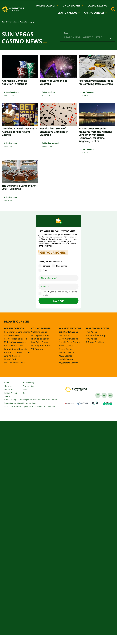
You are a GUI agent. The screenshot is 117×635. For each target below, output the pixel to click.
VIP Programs (37, 349)
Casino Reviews (97, 5)
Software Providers (95, 342)
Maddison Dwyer (12, 92)
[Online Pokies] (82, 5)
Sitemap (7, 396)
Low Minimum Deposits (15, 349)
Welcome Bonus (39, 332)
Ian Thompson (88, 92)
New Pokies (91, 338)
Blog (25, 393)
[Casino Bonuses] (106, 12)
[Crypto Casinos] (79, 12)
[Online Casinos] (57, 5)
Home (6, 382)
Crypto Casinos (67, 12)
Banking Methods (69, 328)
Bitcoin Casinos (65, 345)
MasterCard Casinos (68, 338)
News (25, 389)
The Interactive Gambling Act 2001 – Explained (19, 187)
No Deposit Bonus (40, 335)
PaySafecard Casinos (68, 362)
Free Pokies (91, 332)
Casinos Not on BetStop (15, 338)
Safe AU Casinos (12, 356)
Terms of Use (28, 386)
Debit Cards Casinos (68, 332)
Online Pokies (71, 5)
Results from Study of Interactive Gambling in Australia (54, 131)
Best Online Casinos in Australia (14, 22)
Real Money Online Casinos (17, 332)
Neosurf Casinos (66, 352)
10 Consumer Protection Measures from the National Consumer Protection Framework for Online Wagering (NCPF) (95, 135)
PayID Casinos (65, 356)
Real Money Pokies (97, 328)
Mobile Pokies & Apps (96, 335)
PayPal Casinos (65, 359)
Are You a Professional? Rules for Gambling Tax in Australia (96, 82)
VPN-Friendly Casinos (14, 362)
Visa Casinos (64, 335)
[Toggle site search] (113, 9)
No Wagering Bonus (41, 345)
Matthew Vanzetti (51, 143)
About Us (8, 386)
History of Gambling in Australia (53, 82)
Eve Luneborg (49, 92)
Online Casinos (46, 5)
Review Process (10, 393)
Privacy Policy (28, 382)
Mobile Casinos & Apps (15, 342)
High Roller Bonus (40, 338)
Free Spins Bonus (39, 342)
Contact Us (8, 389)
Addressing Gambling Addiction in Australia (14, 82)
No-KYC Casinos (11, 359)
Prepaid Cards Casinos (69, 342)
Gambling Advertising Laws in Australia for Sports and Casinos (19, 131)
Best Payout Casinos (14, 345)
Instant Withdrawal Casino (16, 352)
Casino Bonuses (94, 12)
